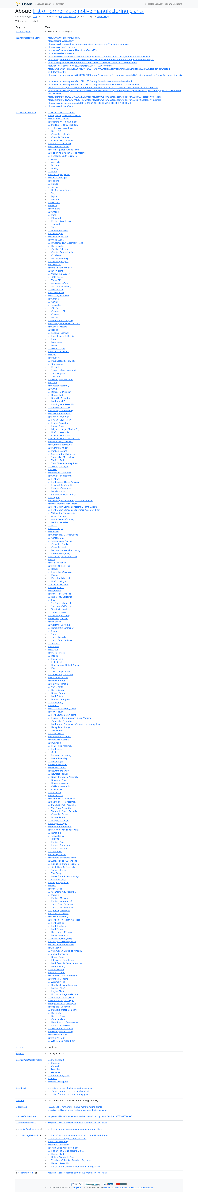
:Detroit (53, 317)
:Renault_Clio (55, 795)
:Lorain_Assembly (58, 935)
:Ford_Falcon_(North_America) (64, 919)
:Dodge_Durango (57, 693)
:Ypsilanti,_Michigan (59, 910)
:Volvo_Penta (55, 686)
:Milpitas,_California (59, 1006)
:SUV (51, 600)
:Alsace (53, 159)
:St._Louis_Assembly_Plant (62, 708)
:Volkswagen (55, 233)
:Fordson (53, 705)
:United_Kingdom (58, 230)
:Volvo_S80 (54, 264)
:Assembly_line (56, 981)
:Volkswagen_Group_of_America (65, 950)
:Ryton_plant (55, 270)
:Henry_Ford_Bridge (59, 727)
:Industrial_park (57, 870)
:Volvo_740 (54, 280)
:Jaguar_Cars (55, 659)
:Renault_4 (54, 832)
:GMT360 (53, 839)
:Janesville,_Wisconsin (60, 572)
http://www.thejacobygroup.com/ (64, 37)
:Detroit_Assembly (58, 258)
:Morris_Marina (57, 491)
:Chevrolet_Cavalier (58, 544)
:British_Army (56, 292)
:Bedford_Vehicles (58, 522)
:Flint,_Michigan (57, 562)
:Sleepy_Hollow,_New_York (62, 370)
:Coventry (54, 314)
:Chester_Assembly (58, 385)
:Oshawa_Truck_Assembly (62, 494)
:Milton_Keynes (56, 348)
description (23, 31)
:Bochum (53, 165)
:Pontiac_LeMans (57, 450)
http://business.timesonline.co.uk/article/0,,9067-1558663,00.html (80, 65)
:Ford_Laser (55, 749)
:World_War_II (56, 239)
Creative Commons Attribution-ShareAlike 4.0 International (128, 1187)
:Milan (52, 205)
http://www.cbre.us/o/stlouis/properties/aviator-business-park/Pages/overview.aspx (88, 44)
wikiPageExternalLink (28, 37)
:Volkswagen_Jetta (58, 261)
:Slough (53, 631)
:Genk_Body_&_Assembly (61, 867)
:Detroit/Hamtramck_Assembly (64, 550)
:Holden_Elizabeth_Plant (61, 997)
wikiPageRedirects (28, 1129)
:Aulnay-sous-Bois (58, 283)
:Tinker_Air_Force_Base (60, 128)
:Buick (52, 525)
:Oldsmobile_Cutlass (59, 435)
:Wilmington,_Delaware (60, 379)
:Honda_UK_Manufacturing (62, 985)
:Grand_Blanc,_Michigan (61, 1000)
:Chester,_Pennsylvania (60, 252)
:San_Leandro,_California (61, 454)
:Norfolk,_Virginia (57, 581)
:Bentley (53, 646)
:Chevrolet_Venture (58, 137)
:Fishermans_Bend (58, 146)
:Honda (53, 329)
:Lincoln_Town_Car (58, 416)
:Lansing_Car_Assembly (60, 410)
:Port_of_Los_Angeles (59, 593)
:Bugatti (53, 649)
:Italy (52, 193)
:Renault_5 (54, 792)
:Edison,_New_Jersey (59, 553)
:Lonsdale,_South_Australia (62, 155)
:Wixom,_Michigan (58, 466)
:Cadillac (53, 531)
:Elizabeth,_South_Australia (62, 556)
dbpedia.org (103, 16)
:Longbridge (55, 761)
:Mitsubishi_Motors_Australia (63, 863)
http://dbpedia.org (68, 16)
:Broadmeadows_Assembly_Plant (65, 242)
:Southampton (56, 373)
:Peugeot (53, 357)
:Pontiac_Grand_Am (59, 845)
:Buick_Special (56, 690)
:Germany (54, 187)
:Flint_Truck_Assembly (60, 745)
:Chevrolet (54, 305)
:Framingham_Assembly (61, 404)
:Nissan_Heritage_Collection (63, 994)
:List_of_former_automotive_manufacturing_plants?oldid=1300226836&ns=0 (90, 1116)
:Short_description (58, 1081)
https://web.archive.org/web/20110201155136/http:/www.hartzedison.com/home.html (90, 81)
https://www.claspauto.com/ (61, 53)
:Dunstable (54, 742)
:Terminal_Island (57, 609)
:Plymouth (54, 590)
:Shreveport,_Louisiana (60, 674)
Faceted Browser (154, 3)
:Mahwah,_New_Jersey (60, 938)
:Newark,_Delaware (58, 770)
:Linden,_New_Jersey (59, 419)
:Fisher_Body (55, 702)
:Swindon (54, 376)
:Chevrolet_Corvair (58, 118)
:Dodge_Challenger (58, 820)
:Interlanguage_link (59, 1075)
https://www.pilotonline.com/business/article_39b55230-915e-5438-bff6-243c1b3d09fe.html (92, 62)
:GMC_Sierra (55, 277)
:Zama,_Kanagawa (58, 954)
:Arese (52, 382)
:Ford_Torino (55, 929)
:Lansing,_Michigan (58, 332)
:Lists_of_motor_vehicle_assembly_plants (69, 1094)
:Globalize (54, 1072)
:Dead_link (54, 1069)
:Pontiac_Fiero (56, 842)
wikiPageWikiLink (26, 112)
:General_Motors (57, 326)
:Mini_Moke (55, 888)
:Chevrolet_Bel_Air (58, 677)
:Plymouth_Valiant (58, 447)
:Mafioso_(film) (56, 988)
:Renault (53, 367)
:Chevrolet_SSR (56, 836)
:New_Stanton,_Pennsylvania (63, 1022)
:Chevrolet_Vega (57, 879)
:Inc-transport (56, 1059)
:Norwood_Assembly (59, 783)
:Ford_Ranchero (57, 926)
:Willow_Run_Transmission (62, 513)
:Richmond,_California (60, 596)
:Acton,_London (57, 516)
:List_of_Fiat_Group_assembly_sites (66, 1150)
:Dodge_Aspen (56, 817)
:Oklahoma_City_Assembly (62, 891)
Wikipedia (77, 1187)
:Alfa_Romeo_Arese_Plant (61, 1040)
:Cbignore (54, 1063)
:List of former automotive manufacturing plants (75, 1106)
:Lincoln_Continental (59, 413)
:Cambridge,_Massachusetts (63, 534)
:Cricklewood (55, 255)
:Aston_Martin (56, 733)
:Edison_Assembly (58, 916)
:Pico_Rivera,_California (60, 441)
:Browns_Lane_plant (59, 699)
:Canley (53, 301)
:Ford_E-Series (56, 696)
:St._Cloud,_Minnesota (60, 603)
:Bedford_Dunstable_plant (62, 857)
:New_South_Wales (58, 351)
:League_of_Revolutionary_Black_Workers (69, 718)
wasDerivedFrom (26, 1116)
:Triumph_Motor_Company (62, 975)
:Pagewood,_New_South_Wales (64, 115)
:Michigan (54, 202)
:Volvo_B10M (55, 711)
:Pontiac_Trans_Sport (59, 143)
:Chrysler (53, 388)
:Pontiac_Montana (58, 978)
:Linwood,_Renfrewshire (61, 485)
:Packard (53, 895)
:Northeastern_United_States (63, 665)
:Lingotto (53, 497)
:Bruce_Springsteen (59, 174)
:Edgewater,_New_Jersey (61, 960)
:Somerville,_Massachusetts (62, 457)
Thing (35, 16)
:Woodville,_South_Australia (62, 811)
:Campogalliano (57, 1019)
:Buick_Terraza (56, 652)
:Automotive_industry (60, 286)
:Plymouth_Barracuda (60, 444)
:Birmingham (55, 289)
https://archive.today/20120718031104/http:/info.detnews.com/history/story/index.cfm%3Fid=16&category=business (104, 99)
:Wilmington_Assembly (60, 1031)
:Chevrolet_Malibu (58, 547)
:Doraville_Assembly (59, 398)
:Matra (52, 345)
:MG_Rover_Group (58, 764)
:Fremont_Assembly (59, 407)
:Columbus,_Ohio (57, 311)
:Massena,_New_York (59, 472)
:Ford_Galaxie (56, 922)
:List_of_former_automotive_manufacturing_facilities (75, 1129)
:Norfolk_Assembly (58, 432)
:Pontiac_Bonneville (59, 1025)
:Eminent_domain (58, 683)
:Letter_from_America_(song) (63, 876)
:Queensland (55, 364)
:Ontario (53, 211)
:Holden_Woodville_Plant (61, 1157)
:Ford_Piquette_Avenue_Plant (63, 149)
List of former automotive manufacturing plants (88, 10)
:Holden (53, 568)
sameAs (21, 1106)
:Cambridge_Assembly (60, 721)
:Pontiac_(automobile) (60, 901)
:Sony (52, 634)
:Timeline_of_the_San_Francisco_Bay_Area (69, 1160)
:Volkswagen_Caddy (59, 615)
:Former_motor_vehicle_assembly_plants (69, 1091)
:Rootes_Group (56, 972)
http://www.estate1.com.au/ (61, 47)
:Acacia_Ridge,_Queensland (62, 860)
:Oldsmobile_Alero (58, 584)
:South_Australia (57, 637)
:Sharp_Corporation (59, 671)
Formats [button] (58, 3)
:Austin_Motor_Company (61, 519)
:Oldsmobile (55, 789)
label (20, 1100)
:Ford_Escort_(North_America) (63, 482)
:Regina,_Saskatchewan (60, 221)
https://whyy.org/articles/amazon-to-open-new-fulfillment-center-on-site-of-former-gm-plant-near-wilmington (101, 59)
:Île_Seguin (54, 947)
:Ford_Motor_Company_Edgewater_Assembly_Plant (74, 509)
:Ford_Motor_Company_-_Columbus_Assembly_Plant (74, 724)
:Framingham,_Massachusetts (64, 323)
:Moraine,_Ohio (57, 1037)
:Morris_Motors (57, 767)
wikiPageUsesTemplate (29, 1059)
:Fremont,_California (59, 565)
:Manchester (55, 342)
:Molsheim (54, 621)
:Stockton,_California (59, 606)
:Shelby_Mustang (57, 854)
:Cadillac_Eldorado (58, 249)
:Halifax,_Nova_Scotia (59, 190)
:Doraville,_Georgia (58, 739)
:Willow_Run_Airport (59, 273)
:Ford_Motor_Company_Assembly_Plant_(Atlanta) (73, 506)
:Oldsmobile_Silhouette (60, 140)
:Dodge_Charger (57, 823)
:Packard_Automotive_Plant (62, 121)
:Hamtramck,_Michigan (60, 932)
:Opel (52, 354)
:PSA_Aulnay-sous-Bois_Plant (63, 829)
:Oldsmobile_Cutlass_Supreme (64, 438)
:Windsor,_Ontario (58, 618)
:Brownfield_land (57, 1034)
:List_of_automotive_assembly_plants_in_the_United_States (78, 1135)
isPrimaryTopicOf (26, 1122)
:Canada (53, 298)
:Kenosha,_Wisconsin (59, 578)
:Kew (51, 668)
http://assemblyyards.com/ (61, 40)
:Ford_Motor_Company (60, 320)
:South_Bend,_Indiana (60, 640)
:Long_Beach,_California (61, 336)
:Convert (53, 1066)
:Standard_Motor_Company (62, 1009)
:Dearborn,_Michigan (59, 391)
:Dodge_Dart (55, 395)
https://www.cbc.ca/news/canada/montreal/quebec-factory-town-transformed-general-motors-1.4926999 (99, 56)
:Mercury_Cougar (57, 680)
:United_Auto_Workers (60, 267)
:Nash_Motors (56, 969)
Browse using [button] (43, 3)
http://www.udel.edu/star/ (60, 106)
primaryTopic (26, 1172)
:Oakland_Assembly (59, 786)
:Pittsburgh (55, 218)
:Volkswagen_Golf (58, 236)
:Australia (54, 162)
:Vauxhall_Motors (57, 612)
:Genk (52, 752)
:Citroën (53, 308)
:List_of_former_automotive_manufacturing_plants (77, 1122)
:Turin (52, 227)
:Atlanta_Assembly (58, 913)
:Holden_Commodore (59, 826)
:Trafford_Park (56, 460)
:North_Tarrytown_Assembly (63, 777)
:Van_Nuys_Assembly (59, 808)
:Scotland (54, 224)
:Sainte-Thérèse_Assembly (62, 801)
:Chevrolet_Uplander (59, 134)
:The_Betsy (54, 873)
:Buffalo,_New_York (58, 295)
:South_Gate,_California (60, 904)
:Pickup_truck (56, 587)
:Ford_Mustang (56, 966)
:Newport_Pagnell (58, 773)
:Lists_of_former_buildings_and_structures (70, 1088)
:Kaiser (52, 469)
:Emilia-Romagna (57, 177)
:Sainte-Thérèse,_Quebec (61, 798)
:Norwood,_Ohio (57, 780)
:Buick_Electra (56, 246)
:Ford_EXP (54, 478)
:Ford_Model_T (56, 401)
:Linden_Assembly (58, 423)
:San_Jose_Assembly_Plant (62, 941)
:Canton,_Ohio (56, 537)
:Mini (52, 885)
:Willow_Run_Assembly (60, 1028)
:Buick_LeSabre (56, 1016)
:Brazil (52, 171)
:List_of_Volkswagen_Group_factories (67, 152)
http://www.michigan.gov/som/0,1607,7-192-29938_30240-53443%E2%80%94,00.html (89, 103)
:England (53, 180)
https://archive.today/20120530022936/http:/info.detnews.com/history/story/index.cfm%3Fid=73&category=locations (104, 96)
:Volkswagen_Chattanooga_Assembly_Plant (70, 500)
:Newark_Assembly (58, 1163)
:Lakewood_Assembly (59, 755)
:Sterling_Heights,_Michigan (63, 124)
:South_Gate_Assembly (60, 907)
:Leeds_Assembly (57, 758)
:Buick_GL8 (54, 131)
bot (19, 1047)
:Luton (52, 339)
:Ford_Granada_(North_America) (65, 963)
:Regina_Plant (56, 991)
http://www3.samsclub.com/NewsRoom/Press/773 (72, 50)
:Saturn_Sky (55, 851)
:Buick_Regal (55, 528)
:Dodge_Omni (56, 957)
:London (53, 199)
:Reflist (52, 1078)
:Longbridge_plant (58, 882)
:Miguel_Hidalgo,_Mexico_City (63, 429)
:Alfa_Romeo (55, 730)
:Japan (52, 196)
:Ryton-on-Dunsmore (59, 488)
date (20, 1053)
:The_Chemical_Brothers (61, 944)
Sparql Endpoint (173, 3)
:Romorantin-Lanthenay (61, 627)
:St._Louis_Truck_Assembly (62, 804)
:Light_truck (55, 662)
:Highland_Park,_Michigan (62, 1003)
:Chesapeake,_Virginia (60, 541)
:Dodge (53, 655)
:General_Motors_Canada (61, 112)
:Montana (54, 208)
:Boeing (53, 168)
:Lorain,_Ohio (56, 426)
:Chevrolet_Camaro (58, 814)
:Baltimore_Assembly (59, 736)
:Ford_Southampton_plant (62, 714)
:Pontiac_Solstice (57, 848)
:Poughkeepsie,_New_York (62, 360)
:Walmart (54, 643)
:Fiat (51, 559)
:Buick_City (54, 1013)
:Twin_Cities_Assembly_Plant (63, 463)
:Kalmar (53, 575)
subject (21, 1088)
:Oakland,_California (59, 624)
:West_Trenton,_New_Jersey (62, 503)
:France (53, 183)
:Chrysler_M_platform (60, 475)
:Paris (52, 214)
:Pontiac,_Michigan (58, 898)
